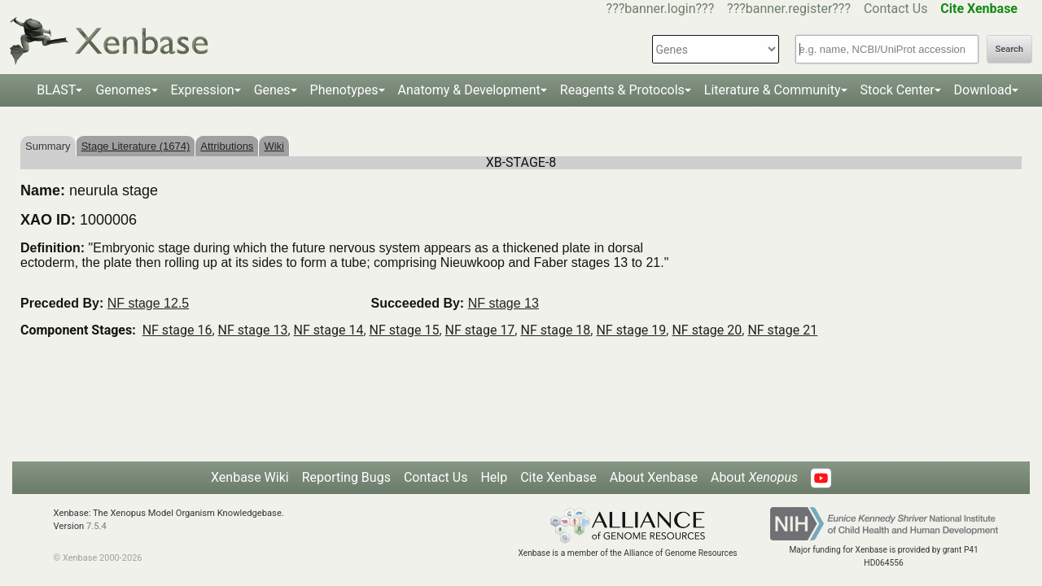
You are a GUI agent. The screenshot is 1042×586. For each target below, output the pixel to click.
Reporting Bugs (346, 477)
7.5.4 (96, 526)
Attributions (226, 146)
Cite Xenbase (558, 477)
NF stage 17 (480, 330)
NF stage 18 (555, 330)
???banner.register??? (789, 8)
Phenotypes (344, 90)
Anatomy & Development (469, 90)
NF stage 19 (631, 330)
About (754, 477)
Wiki (274, 146)
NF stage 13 (503, 303)
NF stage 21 (782, 330)
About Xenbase (654, 477)
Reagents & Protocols (622, 90)
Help (493, 477)
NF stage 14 (329, 330)
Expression (202, 90)
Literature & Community (772, 90)
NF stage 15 (405, 330)
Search (1009, 49)
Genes (272, 90)
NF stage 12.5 (148, 303)
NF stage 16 (177, 330)
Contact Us (896, 8)
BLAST (56, 90)
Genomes (123, 90)
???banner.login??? (660, 8)
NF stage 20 (707, 330)
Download (983, 90)
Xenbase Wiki (250, 477)
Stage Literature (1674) (135, 146)
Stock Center (897, 90)
